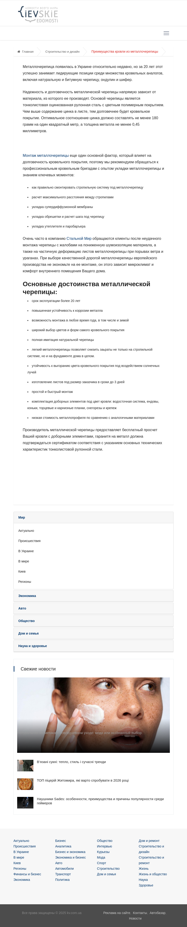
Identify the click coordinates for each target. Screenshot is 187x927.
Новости (135, 918)
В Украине (26, 551)
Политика (62, 880)
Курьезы (103, 852)
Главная (25, 51)
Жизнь (143, 868)
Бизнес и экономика (70, 852)
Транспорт (63, 874)
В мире (23, 561)
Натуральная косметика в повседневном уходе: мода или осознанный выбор (79, 733)
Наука (143, 880)
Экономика (21, 880)
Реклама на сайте (116, 913)
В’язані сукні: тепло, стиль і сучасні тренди (71, 762)
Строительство (108, 868)
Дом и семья (106, 874)
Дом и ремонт (149, 841)
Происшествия (29, 541)
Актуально (26, 530)
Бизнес (60, 841)
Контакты (140, 913)
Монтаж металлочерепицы (46, 155)
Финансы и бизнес (27, 874)
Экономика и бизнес (70, 857)
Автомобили (64, 868)
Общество (105, 841)
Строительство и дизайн (62, 51)
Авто (58, 863)
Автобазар (157, 913)
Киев (22, 571)
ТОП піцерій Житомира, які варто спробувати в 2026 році (83, 780)
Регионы (24, 582)
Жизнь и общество (153, 874)
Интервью (104, 846)
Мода (101, 857)
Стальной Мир (79, 239)
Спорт (101, 863)
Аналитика (63, 846)
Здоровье (146, 885)
